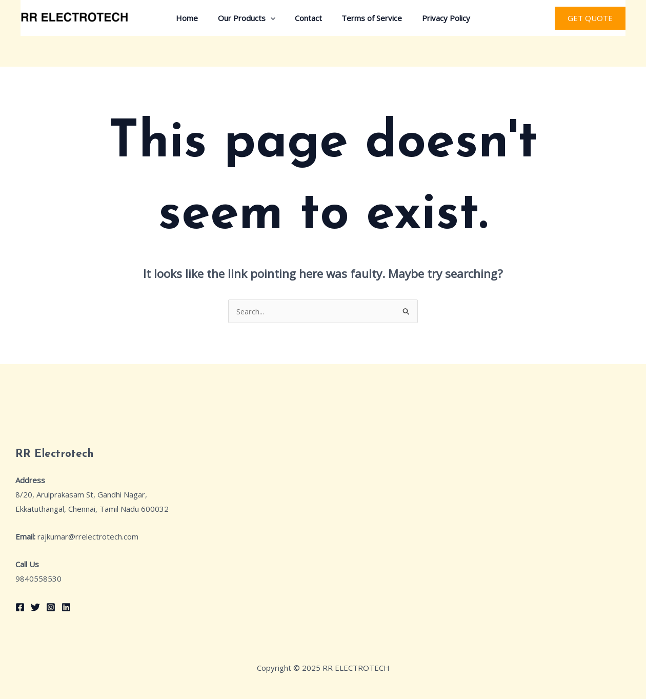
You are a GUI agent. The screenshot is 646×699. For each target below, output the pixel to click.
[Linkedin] (66, 607)
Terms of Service (367, 18)
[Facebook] (20, 607)
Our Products (250, 18)
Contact (308, 18)
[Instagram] (50, 607)
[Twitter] (35, 607)
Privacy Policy (437, 18)
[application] (274, 18)
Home (196, 18)
